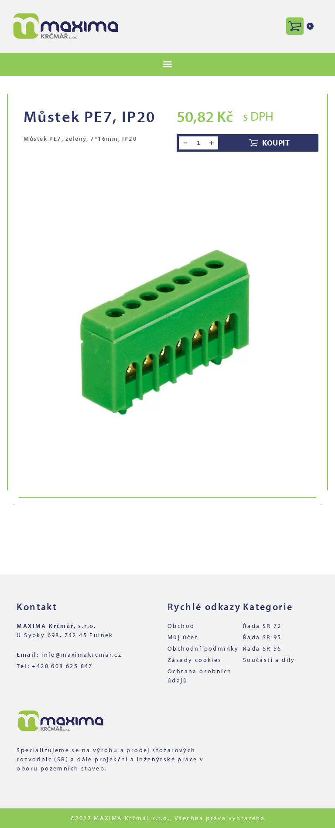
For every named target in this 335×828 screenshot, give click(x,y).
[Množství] (198, 143)
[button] (168, 64)
